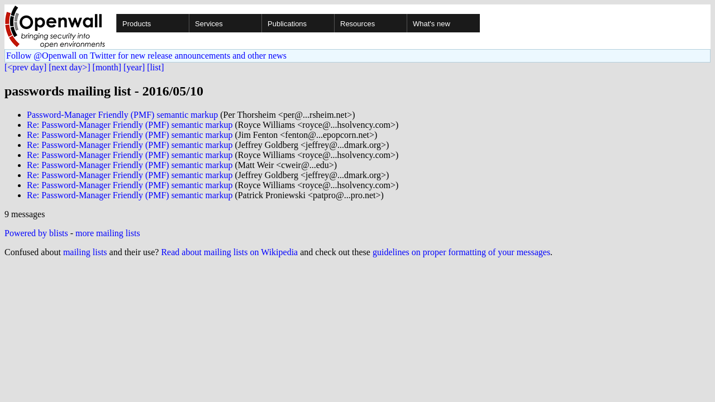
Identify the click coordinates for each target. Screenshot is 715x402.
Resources (357, 24)
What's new (431, 24)
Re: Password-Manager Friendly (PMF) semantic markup (129, 125)
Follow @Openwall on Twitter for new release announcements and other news (146, 55)
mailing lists (85, 252)
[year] (134, 67)
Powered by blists (36, 233)
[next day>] (69, 67)
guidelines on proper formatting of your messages (461, 252)
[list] (155, 67)
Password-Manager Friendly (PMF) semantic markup (122, 114)
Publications (287, 24)
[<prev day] (25, 67)
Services (209, 24)
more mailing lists (107, 233)
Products (136, 24)
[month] (107, 67)
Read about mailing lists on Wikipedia (229, 252)
